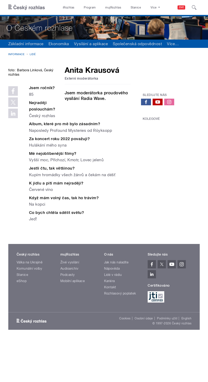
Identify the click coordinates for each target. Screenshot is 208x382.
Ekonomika (59, 43)
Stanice (136, 7)
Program (90, 7)
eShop (22, 323)
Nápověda (112, 311)
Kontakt (110, 330)
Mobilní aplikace (72, 323)
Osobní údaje (144, 361)
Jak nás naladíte (116, 305)
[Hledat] (194, 7)
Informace (16, 54)
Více (173, 43)
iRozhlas (68, 7)
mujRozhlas (113, 7)
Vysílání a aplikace (91, 43)
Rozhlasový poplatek (120, 336)
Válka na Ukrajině (30, 305)
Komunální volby (29, 311)
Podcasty (67, 317)
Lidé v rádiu (113, 317)
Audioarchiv (69, 311)
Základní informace (26, 43)
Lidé (33, 54)
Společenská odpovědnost (137, 43)
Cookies (124, 361)
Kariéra (109, 323)
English (186, 361)
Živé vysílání (69, 305)
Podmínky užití (167, 361)
